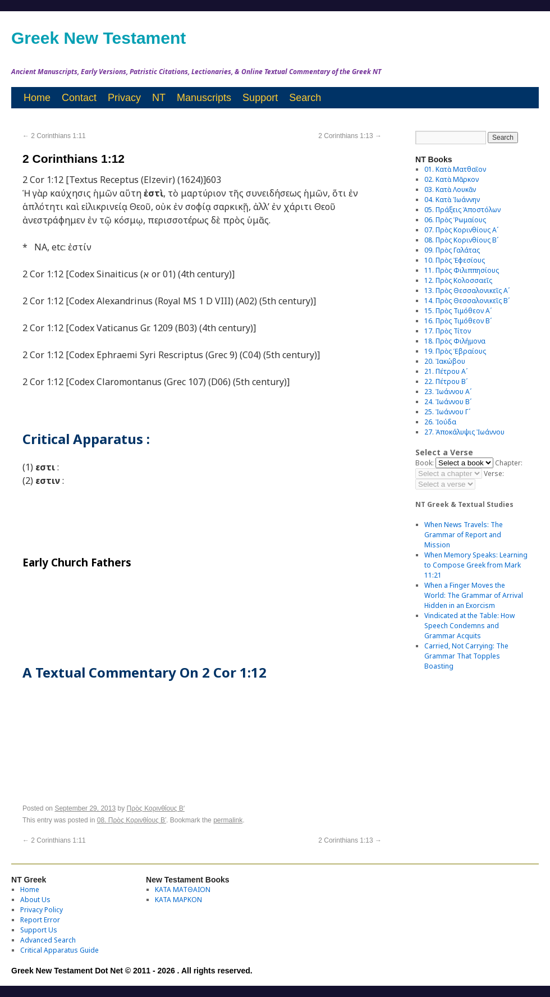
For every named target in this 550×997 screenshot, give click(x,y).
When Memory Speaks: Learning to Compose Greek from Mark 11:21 (476, 565)
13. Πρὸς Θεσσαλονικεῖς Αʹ (467, 290)
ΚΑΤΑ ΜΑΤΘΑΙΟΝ (182, 889)
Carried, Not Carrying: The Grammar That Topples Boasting (466, 656)
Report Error (40, 920)
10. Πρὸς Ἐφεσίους (454, 260)
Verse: (494, 473)
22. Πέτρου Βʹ (445, 381)
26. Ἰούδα (440, 422)
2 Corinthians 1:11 (54, 136)
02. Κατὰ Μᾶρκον (451, 179)
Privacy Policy (41, 909)
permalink (227, 820)
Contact (79, 97)
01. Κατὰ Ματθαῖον (455, 169)
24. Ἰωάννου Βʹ (447, 401)
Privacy (124, 97)
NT (159, 97)
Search (305, 97)
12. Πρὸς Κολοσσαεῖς (458, 280)
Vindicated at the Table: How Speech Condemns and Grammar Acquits (469, 626)
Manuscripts (204, 97)
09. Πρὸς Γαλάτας (452, 250)
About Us (35, 899)
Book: (424, 463)
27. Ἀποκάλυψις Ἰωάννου (464, 432)
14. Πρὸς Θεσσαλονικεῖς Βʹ (467, 300)
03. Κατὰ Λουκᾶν (450, 189)
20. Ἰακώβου (444, 361)
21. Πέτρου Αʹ (445, 371)
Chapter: (508, 463)
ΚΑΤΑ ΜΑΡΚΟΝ (178, 899)
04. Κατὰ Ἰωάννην (452, 199)
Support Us (38, 930)
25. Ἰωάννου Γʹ (447, 412)
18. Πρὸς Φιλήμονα (454, 341)
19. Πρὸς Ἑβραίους (455, 351)
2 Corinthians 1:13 (350, 136)
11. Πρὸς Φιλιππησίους (461, 270)
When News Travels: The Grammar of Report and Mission (463, 535)
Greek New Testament (98, 38)
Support (260, 97)
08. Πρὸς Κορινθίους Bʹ (131, 820)
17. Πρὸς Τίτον (447, 331)
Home (37, 97)
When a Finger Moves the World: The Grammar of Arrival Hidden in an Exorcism (473, 595)
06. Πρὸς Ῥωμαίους (455, 220)
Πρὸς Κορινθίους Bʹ (156, 808)
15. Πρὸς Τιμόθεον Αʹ (458, 310)
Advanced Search (48, 940)
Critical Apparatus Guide (59, 950)
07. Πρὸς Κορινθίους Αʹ (461, 230)
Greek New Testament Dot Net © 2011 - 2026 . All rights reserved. (132, 970)
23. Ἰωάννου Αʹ (447, 391)
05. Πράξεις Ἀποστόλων (462, 209)
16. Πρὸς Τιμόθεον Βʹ (458, 321)
